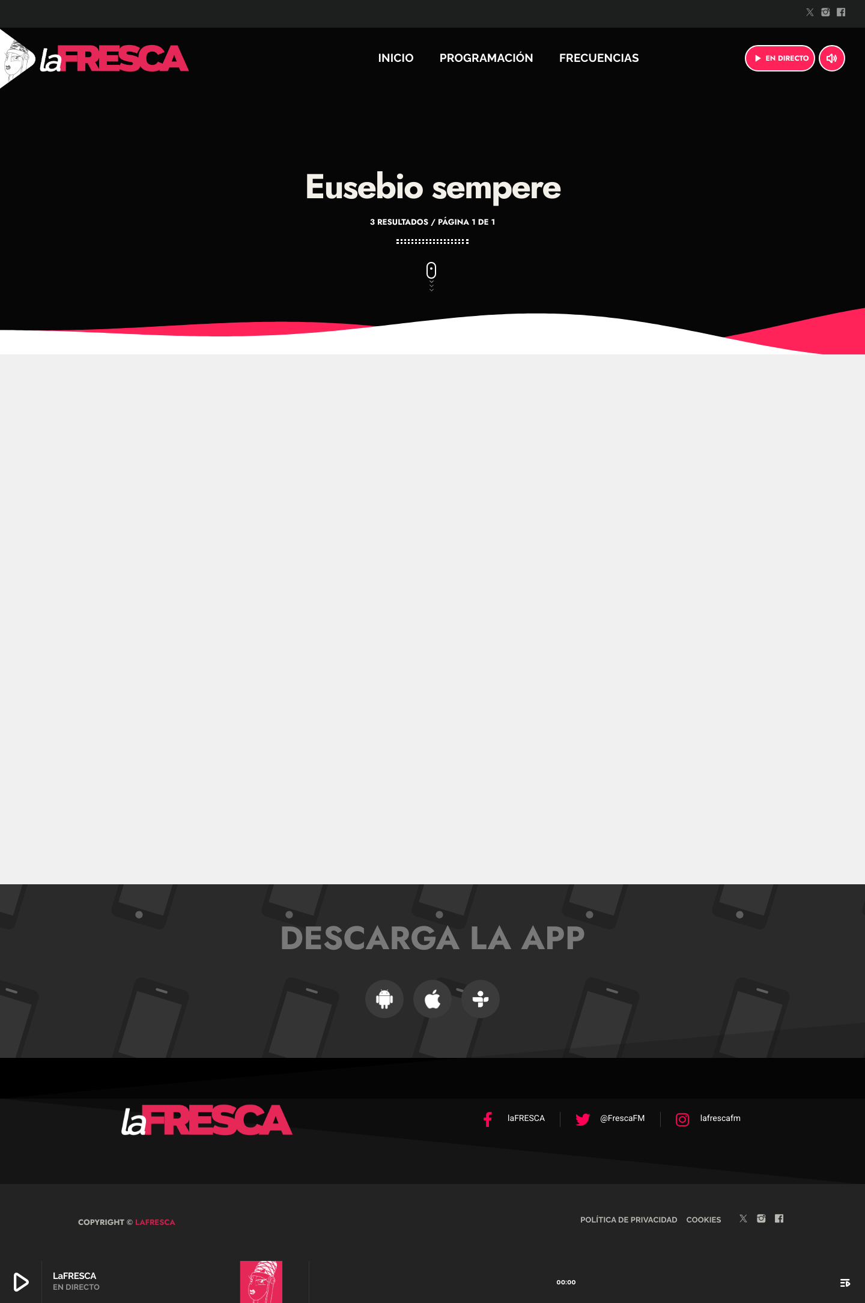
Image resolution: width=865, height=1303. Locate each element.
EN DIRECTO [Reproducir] (780, 58)
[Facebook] (841, 14)
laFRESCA (154, 1222)
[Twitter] (810, 14)
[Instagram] (826, 14)
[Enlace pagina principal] (146, 58)
